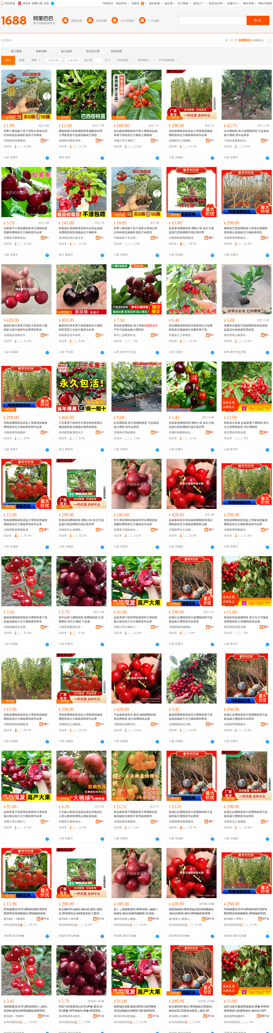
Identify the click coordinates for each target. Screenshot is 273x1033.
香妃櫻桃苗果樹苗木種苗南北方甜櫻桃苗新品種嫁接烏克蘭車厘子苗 (190, 327)
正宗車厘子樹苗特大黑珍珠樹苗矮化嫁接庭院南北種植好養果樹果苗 (80, 425)
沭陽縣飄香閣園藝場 (181, 237)
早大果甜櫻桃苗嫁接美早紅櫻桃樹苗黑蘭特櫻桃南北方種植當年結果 (135, 522)
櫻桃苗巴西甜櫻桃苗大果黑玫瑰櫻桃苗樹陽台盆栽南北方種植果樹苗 (246, 230)
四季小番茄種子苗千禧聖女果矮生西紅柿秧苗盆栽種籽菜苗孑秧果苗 (25, 133)
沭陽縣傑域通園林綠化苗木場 (16, 140)
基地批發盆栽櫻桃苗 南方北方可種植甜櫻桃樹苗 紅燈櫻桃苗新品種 (246, 619)
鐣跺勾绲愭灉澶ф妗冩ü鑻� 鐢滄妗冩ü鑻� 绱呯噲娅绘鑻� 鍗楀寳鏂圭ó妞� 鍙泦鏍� (81, 1009)
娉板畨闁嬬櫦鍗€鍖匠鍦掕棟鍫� (236, 1016)
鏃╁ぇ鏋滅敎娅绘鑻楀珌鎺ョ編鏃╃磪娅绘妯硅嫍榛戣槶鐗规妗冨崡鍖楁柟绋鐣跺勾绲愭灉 (136, 911)
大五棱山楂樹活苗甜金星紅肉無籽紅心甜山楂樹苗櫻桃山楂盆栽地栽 (80, 814)
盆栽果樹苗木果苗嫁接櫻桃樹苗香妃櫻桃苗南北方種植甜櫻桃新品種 (190, 522)
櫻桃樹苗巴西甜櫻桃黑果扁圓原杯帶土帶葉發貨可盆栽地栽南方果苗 (80, 133)
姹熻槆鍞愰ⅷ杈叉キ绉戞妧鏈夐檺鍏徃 (71, 1016)
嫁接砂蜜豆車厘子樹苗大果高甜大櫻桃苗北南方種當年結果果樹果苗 (25, 327)
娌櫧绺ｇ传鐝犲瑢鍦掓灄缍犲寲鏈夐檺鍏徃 (181, 1016)
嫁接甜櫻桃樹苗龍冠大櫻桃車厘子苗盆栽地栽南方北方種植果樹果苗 (25, 619)
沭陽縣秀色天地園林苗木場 (181, 529)
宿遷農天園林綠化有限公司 (16, 237)
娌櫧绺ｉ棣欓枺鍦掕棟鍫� (16, 918)
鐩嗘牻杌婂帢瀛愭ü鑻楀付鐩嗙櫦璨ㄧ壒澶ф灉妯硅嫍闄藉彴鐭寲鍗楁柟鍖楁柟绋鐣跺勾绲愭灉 (136, 1009)
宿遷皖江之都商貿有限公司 (181, 335)
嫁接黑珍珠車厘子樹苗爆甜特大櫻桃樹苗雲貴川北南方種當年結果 (80, 327)
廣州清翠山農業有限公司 (236, 335)
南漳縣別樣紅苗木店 (71, 237)
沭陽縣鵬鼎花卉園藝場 (16, 627)
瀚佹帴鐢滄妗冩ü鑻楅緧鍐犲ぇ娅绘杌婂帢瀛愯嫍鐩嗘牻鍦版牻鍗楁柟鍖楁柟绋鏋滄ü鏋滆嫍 (26, 1009)
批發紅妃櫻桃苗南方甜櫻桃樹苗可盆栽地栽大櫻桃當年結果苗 (190, 619)
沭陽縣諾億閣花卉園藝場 (16, 335)
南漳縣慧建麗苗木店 (71, 432)
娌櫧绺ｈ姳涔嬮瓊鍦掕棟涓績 (71, 918)
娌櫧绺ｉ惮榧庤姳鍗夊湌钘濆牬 (16, 1016)
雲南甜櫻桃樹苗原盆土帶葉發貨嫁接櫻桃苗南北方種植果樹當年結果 (190, 133)
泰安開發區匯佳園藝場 (236, 432)
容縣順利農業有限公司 (71, 140)
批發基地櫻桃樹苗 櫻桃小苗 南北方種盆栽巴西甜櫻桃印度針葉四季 (191, 230)
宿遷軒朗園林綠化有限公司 (181, 432)
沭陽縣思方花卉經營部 (126, 237)
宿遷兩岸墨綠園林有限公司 (126, 432)
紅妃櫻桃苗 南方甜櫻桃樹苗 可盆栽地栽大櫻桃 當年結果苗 (246, 133)
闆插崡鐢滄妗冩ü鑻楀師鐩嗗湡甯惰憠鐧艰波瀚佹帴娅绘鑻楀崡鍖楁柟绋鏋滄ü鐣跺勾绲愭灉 (26, 911)
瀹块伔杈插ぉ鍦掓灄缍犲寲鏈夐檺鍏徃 (126, 918)
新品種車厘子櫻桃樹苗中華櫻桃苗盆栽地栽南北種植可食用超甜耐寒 (135, 814)
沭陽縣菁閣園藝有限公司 (236, 237)
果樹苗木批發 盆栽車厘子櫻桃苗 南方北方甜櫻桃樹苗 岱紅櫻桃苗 (246, 425)
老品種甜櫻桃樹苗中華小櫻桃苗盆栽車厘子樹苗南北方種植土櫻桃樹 (135, 133)
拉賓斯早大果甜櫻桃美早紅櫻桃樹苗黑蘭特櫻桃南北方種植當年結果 (25, 230)
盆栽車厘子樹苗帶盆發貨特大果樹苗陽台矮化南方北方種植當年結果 (135, 619)
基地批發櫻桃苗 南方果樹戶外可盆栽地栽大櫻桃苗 (136, 327)
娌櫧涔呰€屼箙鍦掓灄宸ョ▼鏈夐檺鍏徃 (126, 1016)
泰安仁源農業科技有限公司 (126, 335)
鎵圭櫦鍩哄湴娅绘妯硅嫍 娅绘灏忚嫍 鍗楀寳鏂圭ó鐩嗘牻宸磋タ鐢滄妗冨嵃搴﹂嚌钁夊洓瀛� (81, 911)
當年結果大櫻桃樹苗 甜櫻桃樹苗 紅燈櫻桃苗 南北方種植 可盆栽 (81, 619)
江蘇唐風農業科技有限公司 (236, 140)
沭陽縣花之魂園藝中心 (181, 140)
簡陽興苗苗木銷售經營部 (71, 335)
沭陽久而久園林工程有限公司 (126, 140)
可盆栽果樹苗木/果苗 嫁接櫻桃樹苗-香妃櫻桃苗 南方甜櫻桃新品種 (135, 716)
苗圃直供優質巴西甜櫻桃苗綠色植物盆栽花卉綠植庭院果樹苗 (246, 327)
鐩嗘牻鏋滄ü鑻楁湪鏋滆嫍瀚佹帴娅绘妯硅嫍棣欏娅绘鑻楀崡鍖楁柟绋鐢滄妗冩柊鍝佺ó (191, 911)
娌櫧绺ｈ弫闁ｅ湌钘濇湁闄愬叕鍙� (236, 918)
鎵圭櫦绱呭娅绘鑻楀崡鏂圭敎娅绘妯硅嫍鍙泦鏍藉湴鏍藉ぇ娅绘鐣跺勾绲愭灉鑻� (191, 1009)
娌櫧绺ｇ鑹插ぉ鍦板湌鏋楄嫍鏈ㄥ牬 (181, 918)
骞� (45, 918)
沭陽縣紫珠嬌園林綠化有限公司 (16, 432)
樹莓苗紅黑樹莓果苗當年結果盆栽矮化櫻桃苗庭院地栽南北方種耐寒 (80, 230)
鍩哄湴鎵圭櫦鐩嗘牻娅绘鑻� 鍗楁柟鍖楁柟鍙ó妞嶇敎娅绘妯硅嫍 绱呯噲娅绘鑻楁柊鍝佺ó (246, 1009)
